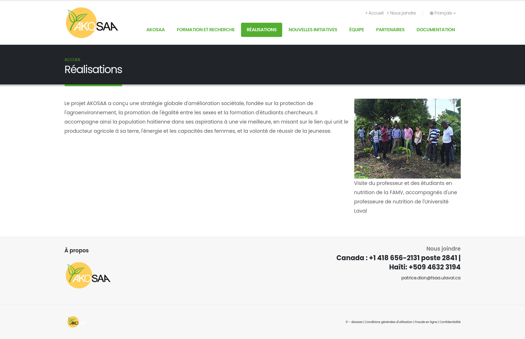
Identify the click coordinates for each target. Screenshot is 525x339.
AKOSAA (155, 29)
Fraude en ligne (424, 322)
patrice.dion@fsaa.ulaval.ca (429, 278)
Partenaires (390, 29)
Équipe (356, 29)
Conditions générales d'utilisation (385, 322)
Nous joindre (401, 13)
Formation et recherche (206, 29)
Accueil (375, 13)
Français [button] (443, 13)
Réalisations (262, 29)
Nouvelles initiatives (313, 29)
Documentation (436, 29)
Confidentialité (449, 322)
